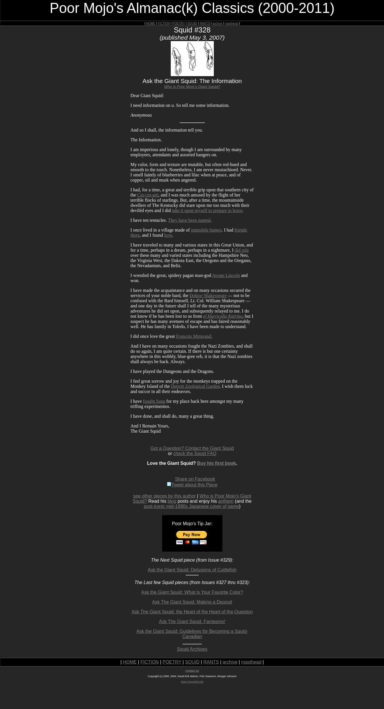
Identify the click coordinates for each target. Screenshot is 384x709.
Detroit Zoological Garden (195, 386)
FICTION (164, 23)
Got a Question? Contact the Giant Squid (192, 448)
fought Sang (154, 401)
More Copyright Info (192, 681)
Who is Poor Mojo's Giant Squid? (192, 86)
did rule (241, 250)
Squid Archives (192, 649)
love (168, 235)
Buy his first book (216, 463)
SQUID (192, 23)
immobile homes (206, 230)
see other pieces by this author (164, 496)
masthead (231, 23)
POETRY (178, 23)
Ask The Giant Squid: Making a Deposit (192, 602)
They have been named (189, 220)
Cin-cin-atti (147, 194)
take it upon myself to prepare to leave (207, 210)
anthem (225, 501)
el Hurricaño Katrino (223, 316)
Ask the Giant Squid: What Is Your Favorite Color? (192, 592)
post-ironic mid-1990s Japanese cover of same (191, 506)
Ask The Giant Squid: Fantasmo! (192, 621)
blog (172, 501)
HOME (150, 23)
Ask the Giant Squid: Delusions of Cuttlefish (192, 569)
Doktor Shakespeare (207, 295)
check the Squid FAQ (194, 453)
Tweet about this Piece (192, 484)
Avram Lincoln (226, 275)
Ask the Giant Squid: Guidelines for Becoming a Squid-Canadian (192, 634)
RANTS (204, 23)
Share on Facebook (195, 479)
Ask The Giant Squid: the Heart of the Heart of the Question (192, 611)
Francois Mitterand (193, 336)
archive (217, 23)
